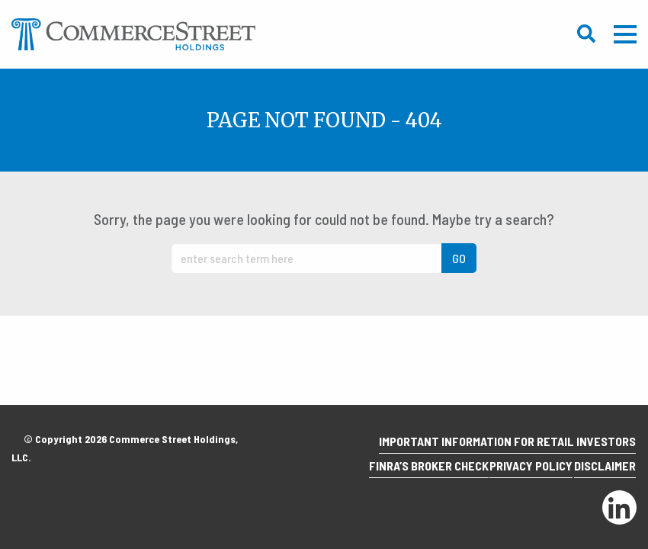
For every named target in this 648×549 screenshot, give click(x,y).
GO (459, 258)
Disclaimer (599, 470)
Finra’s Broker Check (401, 470)
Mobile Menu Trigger (625, 34)
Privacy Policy (515, 470)
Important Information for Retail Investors (502, 450)
